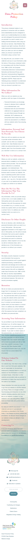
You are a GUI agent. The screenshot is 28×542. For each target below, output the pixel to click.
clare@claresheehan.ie (16, 335)
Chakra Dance (13, 511)
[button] (25, 5)
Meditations (13, 508)
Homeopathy (13, 501)
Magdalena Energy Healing (13, 514)
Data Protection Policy (7, 533)
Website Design (5, 538)
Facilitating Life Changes (13, 505)
